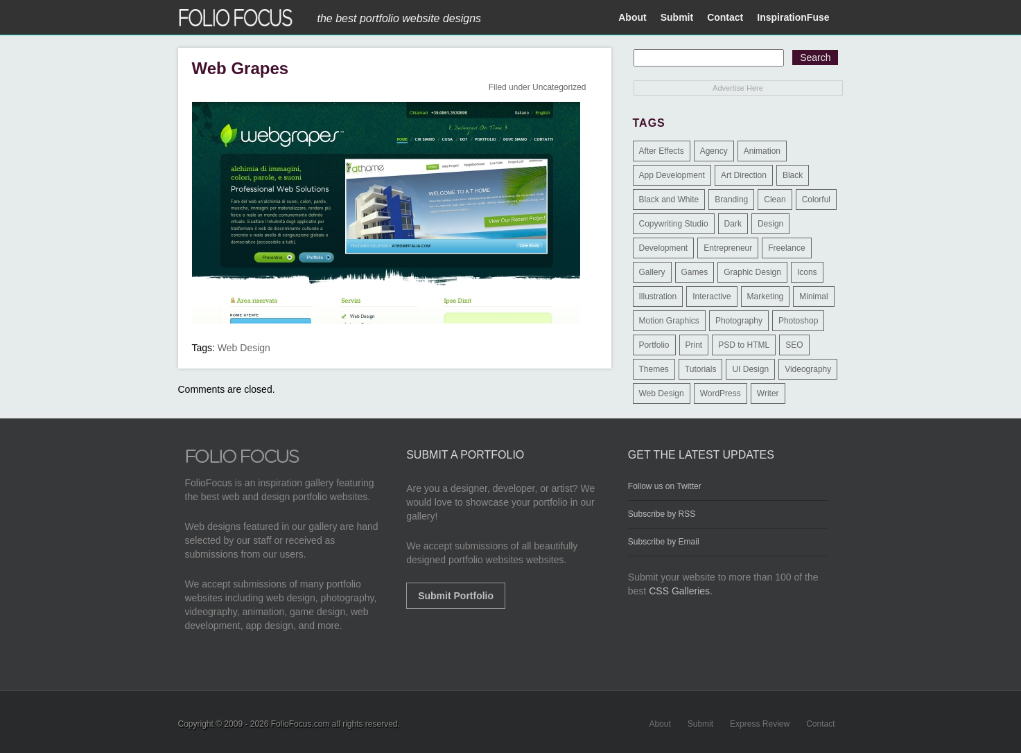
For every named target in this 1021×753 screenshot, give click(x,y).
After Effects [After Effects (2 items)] (661, 151)
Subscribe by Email (663, 542)
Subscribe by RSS (661, 514)
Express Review (759, 724)
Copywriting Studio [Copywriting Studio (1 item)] (673, 224)
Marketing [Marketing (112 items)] (765, 296)
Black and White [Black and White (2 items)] (669, 199)
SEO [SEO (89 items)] (794, 345)
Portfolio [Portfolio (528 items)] (654, 345)
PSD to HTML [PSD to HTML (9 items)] (743, 345)
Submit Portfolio (456, 595)
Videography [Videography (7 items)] (808, 369)
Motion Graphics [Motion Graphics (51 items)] (669, 321)
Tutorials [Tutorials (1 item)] (701, 369)
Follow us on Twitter (664, 486)
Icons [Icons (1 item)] (807, 272)
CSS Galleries (679, 590)
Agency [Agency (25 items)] (714, 151)
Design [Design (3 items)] (770, 224)
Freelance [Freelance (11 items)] (786, 248)
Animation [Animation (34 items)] (762, 151)
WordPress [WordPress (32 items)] (720, 393)
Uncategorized (559, 87)
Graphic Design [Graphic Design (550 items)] (752, 272)
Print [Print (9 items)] (694, 345)
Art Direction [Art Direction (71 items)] (744, 175)
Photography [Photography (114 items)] (738, 321)
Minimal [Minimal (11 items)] (813, 296)
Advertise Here (738, 88)
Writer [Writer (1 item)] (768, 393)
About (632, 17)
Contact (725, 17)
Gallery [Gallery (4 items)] (652, 272)
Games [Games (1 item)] (694, 272)
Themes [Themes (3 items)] (654, 369)
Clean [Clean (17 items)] (774, 199)
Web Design (244, 347)
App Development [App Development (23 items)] (672, 175)
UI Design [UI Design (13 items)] (750, 369)
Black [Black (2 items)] (793, 175)
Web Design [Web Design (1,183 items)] (661, 393)
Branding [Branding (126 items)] (731, 199)
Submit (677, 17)
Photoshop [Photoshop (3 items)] (798, 321)
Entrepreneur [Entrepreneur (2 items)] (728, 248)
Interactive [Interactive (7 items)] (711, 296)
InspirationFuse (793, 17)
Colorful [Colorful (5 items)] (816, 199)
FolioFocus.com (300, 724)
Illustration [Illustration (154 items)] (658, 296)
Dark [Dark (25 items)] (733, 224)
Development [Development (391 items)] (663, 248)
